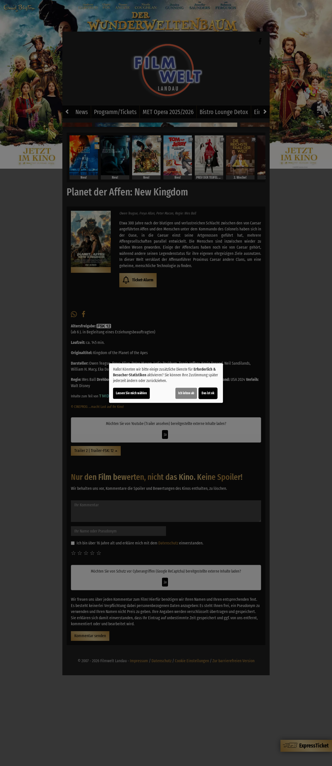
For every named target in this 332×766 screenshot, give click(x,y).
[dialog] (166, 383)
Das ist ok (208, 393)
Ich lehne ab (186, 393)
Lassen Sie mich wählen (131, 393)
